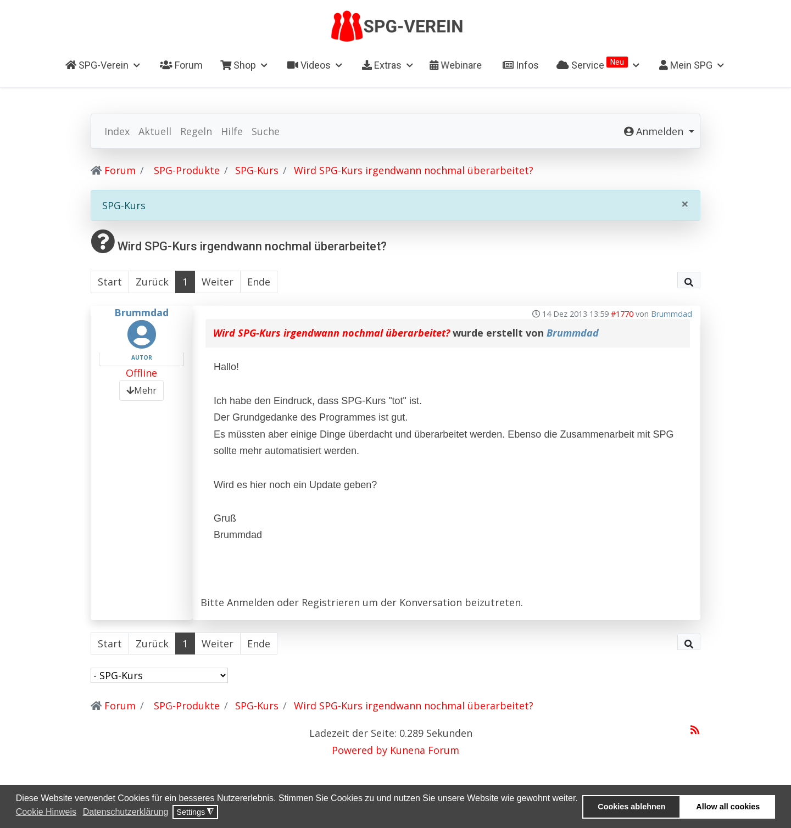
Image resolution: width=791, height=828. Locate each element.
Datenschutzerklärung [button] (126, 811)
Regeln (196, 131)
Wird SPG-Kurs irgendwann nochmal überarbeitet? (331, 332)
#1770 (622, 314)
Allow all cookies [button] (728, 806)
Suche (266, 131)
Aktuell (154, 131)
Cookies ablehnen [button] (631, 806)
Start (110, 281)
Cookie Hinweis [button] (46, 811)
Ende (258, 281)
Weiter (217, 281)
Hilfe (232, 131)
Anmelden (250, 602)
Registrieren (331, 602)
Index (117, 131)
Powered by (359, 750)
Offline (141, 372)
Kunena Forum (424, 750)
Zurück (152, 281)
